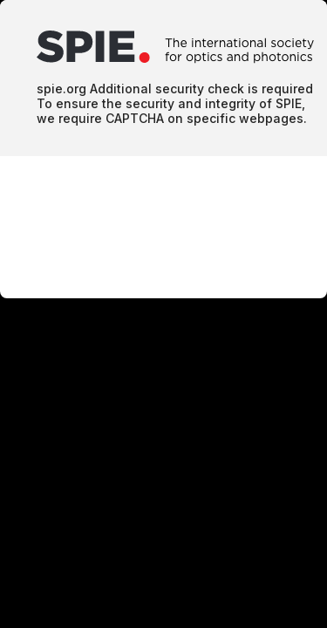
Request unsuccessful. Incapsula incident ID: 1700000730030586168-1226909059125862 (163, 314)
